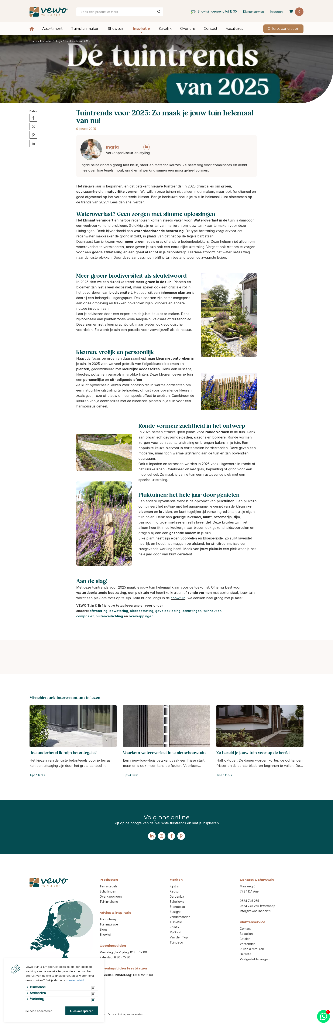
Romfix (174, 927)
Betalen (245, 939)
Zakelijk (165, 29)
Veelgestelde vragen (255, 959)
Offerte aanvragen (283, 29)
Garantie (245, 954)
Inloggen (276, 11)
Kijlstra (174, 886)
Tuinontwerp (108, 919)
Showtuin (116, 29)
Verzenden (247, 944)
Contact (210, 29)
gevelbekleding (168, 611)
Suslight (175, 912)
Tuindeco (176, 942)
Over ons (187, 29)
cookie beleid (75, 980)
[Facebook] (171, 836)
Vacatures (234, 29)
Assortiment (52, 29)
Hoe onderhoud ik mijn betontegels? (63, 753)
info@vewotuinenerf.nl (255, 911)
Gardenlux (177, 896)
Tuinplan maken (85, 29)
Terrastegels (108, 886)
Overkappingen (111, 896)
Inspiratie (141, 29)
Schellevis (177, 901)
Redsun (175, 891)
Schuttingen (108, 891)
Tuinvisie (176, 922)
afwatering (98, 611)
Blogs (103, 929)
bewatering (118, 611)
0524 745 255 (249, 901)
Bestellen (246, 933)
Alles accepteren (81, 1011)
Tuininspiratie (109, 924)
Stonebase (177, 906)
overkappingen (141, 616)
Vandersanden (180, 917)
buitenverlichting (109, 616)
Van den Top (179, 937)
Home (32, 28)
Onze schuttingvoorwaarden (125, 1014)
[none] (159, 11)
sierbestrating (141, 611)
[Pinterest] (181, 836)
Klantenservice (253, 11)
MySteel (175, 932)
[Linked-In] (152, 836)
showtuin (178, 598)
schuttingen (192, 611)
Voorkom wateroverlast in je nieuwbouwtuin (164, 753)
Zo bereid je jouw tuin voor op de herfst (253, 753)
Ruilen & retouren (252, 949)
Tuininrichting (109, 901)
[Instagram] (161, 836)
